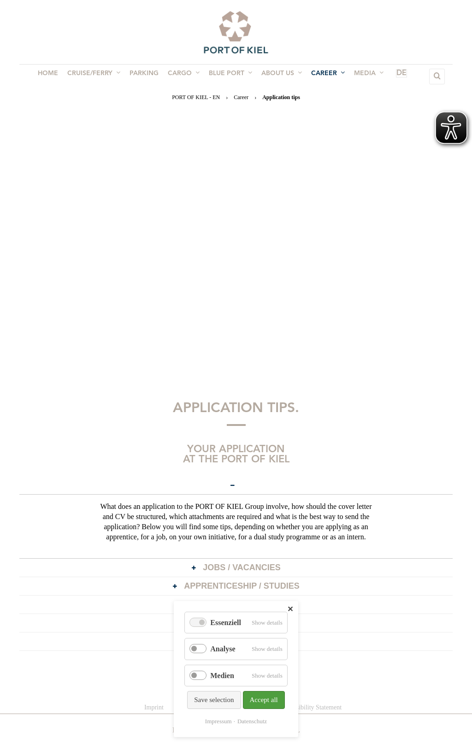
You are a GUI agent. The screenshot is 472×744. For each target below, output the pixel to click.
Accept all (264, 699)
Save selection (214, 699)
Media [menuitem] (362, 76)
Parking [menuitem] (146, 76)
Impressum (218, 721)
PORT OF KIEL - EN (196, 97)
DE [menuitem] (388, 76)
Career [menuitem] (323, 76)
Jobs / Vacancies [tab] (232, 568)
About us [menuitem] (279, 76)
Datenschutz (252, 721)
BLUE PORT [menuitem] (229, 76)
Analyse (222, 649)
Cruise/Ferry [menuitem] (98, 76)
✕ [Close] (290, 609)
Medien (222, 675)
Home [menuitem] (54, 76)
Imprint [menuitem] (154, 707)
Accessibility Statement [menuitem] (311, 707)
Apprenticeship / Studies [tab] (232, 587)
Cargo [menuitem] (185, 76)
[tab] (236, 485)
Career (241, 97)
